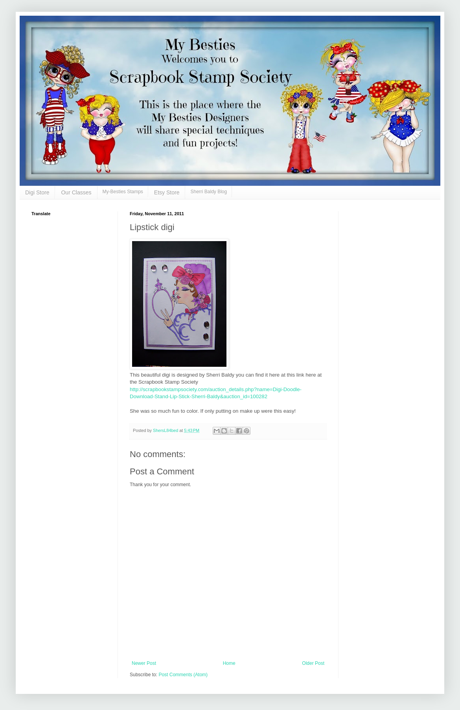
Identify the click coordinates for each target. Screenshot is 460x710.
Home (229, 663)
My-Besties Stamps (123, 191)
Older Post (313, 663)
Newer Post (144, 663)
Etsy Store (167, 192)
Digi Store (37, 192)
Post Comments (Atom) (183, 674)
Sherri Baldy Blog (208, 191)
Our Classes (76, 192)
